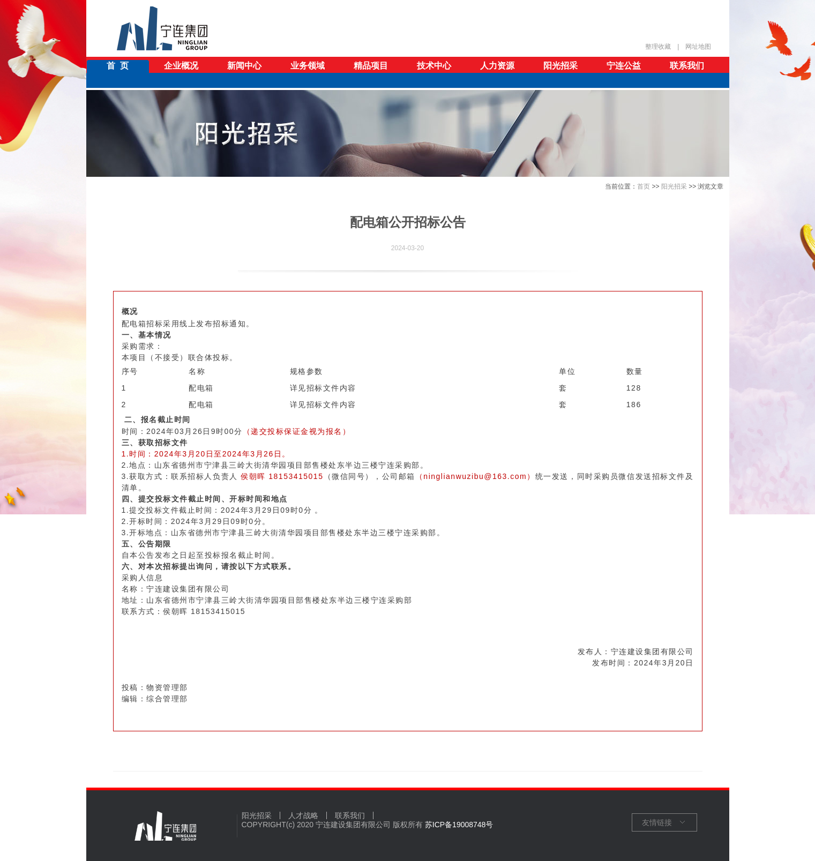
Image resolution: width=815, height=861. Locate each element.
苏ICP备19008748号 (459, 824)
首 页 (118, 65)
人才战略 (303, 815)
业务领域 (307, 65)
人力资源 (497, 65)
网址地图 (698, 46)
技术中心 (434, 65)
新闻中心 (244, 65)
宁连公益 (624, 65)
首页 (643, 186)
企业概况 (181, 65)
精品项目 (371, 65)
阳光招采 (560, 65)
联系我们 (687, 65)
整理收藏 (658, 46)
